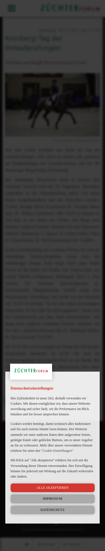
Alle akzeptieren (52, 488)
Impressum (52, 499)
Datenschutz (53, 510)
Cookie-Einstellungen (57, 451)
